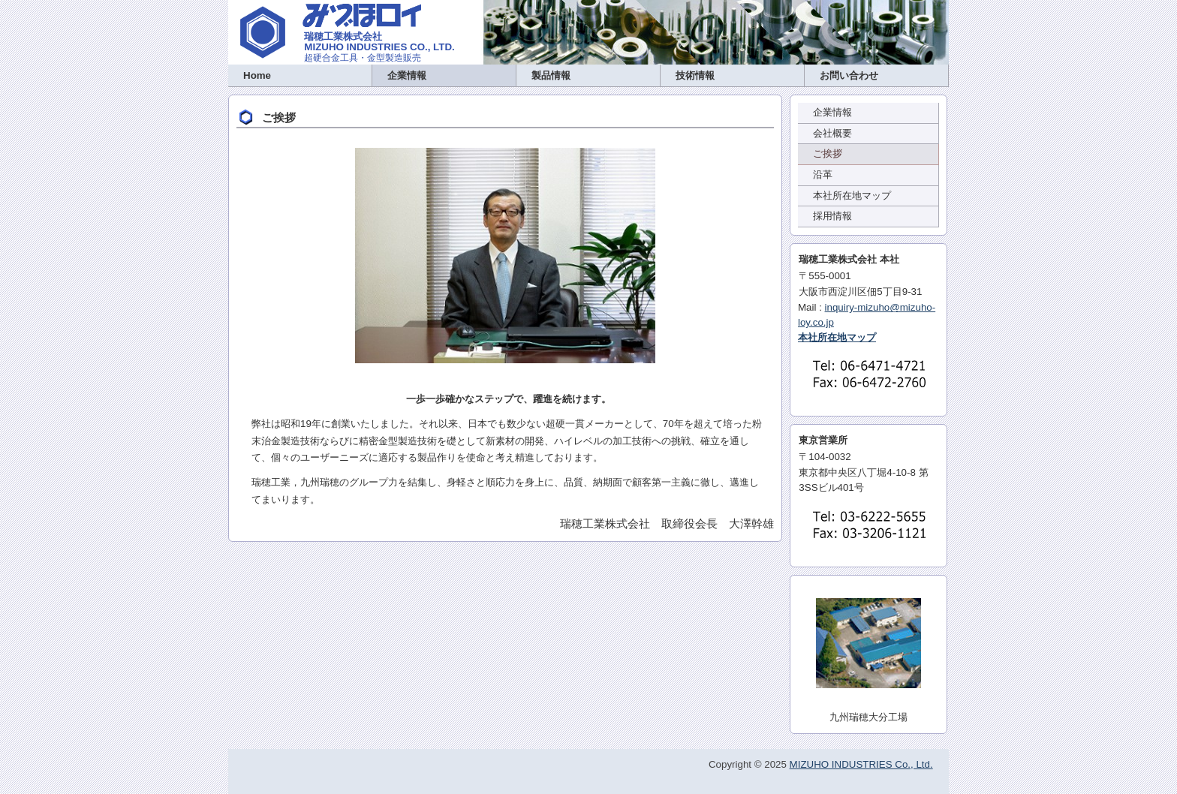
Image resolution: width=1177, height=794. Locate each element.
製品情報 (550, 75)
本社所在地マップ (852, 195)
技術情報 (695, 75)
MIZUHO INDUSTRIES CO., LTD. (379, 47)
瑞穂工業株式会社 (343, 36)
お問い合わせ (849, 75)
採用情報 (832, 215)
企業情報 (406, 75)
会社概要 (832, 133)
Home (257, 75)
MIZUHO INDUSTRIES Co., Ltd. (861, 764)
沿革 (822, 174)
